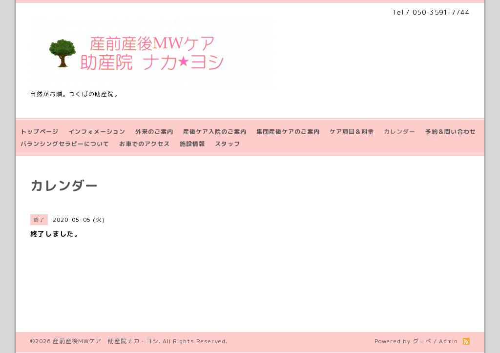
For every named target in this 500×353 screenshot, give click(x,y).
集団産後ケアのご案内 (288, 131)
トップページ (40, 131)
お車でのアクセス (144, 144)
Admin (448, 341)
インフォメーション (96, 131)
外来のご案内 (154, 131)
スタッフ (227, 144)
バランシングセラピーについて (65, 144)
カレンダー (400, 131)
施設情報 (192, 144)
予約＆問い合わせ (450, 131)
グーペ (422, 341)
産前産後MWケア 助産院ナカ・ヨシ (106, 341)
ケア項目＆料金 (352, 131)
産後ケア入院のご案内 (215, 131)
